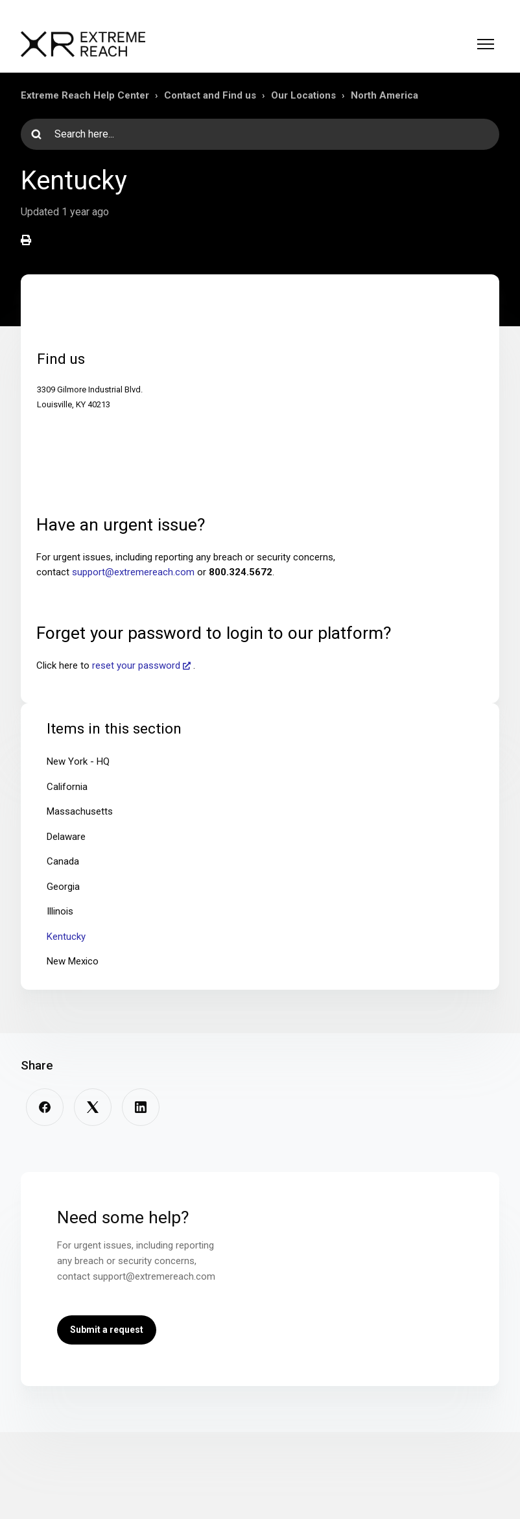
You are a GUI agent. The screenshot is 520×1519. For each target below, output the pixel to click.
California (67, 787)
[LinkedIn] (141, 1107)
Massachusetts (80, 811)
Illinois (60, 911)
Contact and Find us (210, 95)
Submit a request (106, 1329)
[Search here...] (260, 134)
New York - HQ (78, 761)
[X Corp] (93, 1107)
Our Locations (303, 95)
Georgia (63, 886)
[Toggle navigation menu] (485, 44)
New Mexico (73, 961)
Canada (63, 861)
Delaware (66, 837)
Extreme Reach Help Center (85, 95)
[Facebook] (45, 1107)
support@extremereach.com (133, 572)
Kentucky (66, 936)
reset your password (136, 665)
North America (384, 95)
